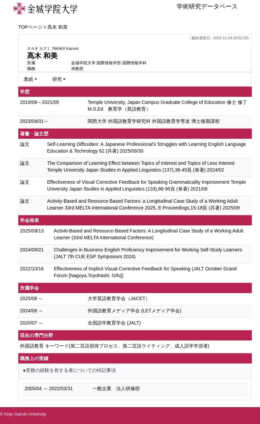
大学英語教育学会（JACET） (119, 298)
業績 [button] (28, 79)
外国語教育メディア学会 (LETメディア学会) (134, 310)
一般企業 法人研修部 (116, 388)
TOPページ (30, 27)
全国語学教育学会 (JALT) (114, 323)
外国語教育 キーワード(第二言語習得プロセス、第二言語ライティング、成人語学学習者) (114, 346)
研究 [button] (57, 79)
